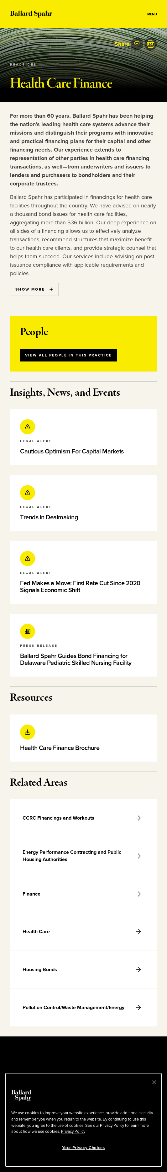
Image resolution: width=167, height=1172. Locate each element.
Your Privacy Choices (83, 1147)
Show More (34, 289)
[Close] (154, 1082)
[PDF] (150, 44)
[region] (83, 1120)
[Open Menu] (152, 14)
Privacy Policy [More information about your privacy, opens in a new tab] (73, 1131)
